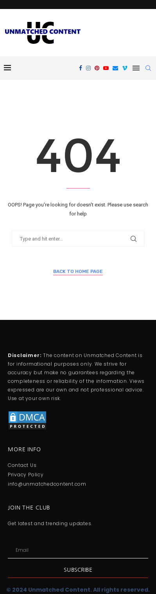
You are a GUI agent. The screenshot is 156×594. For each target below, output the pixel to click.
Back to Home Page (78, 271)
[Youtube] (106, 68)
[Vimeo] (124, 68)
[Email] (115, 68)
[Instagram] (88, 68)
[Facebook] (80, 68)
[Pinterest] (97, 68)
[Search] (148, 68)
